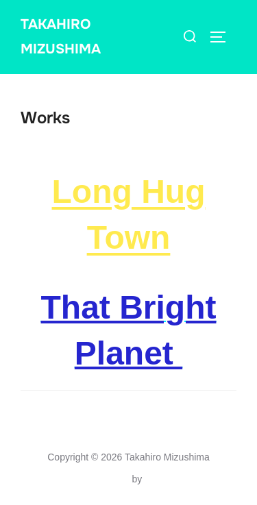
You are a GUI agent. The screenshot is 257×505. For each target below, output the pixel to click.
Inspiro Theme (98, 478)
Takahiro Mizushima (61, 37)
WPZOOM (167, 478)
